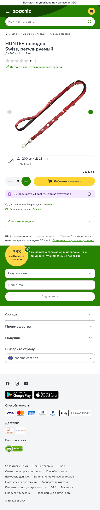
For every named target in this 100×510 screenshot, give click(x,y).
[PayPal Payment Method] (53, 413)
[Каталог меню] (7, 11)
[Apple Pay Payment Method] (64, 413)
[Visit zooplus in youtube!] (26, 383)
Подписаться (50, 296)
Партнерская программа (21, 482)
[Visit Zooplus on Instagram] (17, 383)
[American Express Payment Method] (31, 413)
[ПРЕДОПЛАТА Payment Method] (80, 413)
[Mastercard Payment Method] (20, 413)
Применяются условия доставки (73, 240)
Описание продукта (50, 221)
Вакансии (67, 487)
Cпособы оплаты (56, 471)
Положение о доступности (54, 493)
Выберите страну (20, 349)
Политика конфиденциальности (25, 487)
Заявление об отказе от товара (53, 476)
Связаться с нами (16, 466)
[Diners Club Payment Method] (42, 413)
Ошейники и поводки (34, 33)
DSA (53, 487)
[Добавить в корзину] (64, 181)
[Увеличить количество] (26, 181)
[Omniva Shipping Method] (10, 431)
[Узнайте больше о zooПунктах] (89, 194)
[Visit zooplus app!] (19, 398)
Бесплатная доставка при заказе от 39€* (50, 2)
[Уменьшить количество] (10, 181)
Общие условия (42, 466)
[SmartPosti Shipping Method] (20, 431)
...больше (47, 204)
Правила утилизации (18, 493)
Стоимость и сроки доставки (23, 471)
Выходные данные (17, 476)
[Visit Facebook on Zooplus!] (7, 383)
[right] (90, 112)
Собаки (15, 33)
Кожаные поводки (60, 33)
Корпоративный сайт (54, 482)
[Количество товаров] (18, 181)
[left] (9, 112)
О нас (61, 466)
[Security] (14, 449)
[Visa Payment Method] (10, 413)
